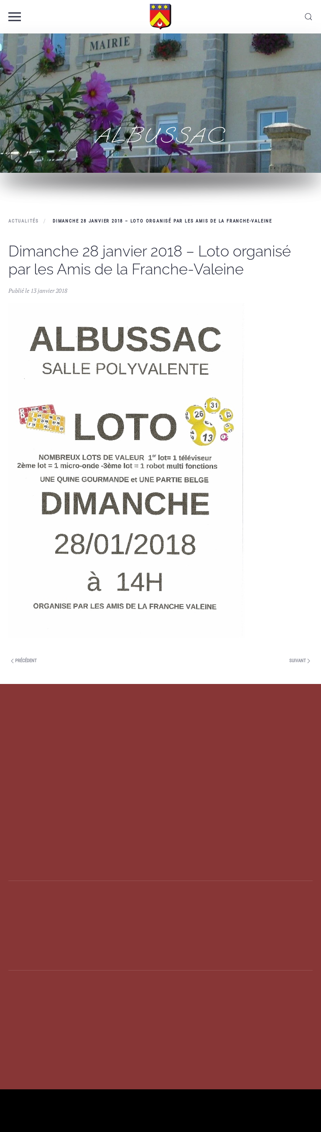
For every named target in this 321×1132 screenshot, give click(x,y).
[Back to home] (160, 16)
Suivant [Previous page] (299, 660)
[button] (14, 16)
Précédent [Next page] (24, 660)
